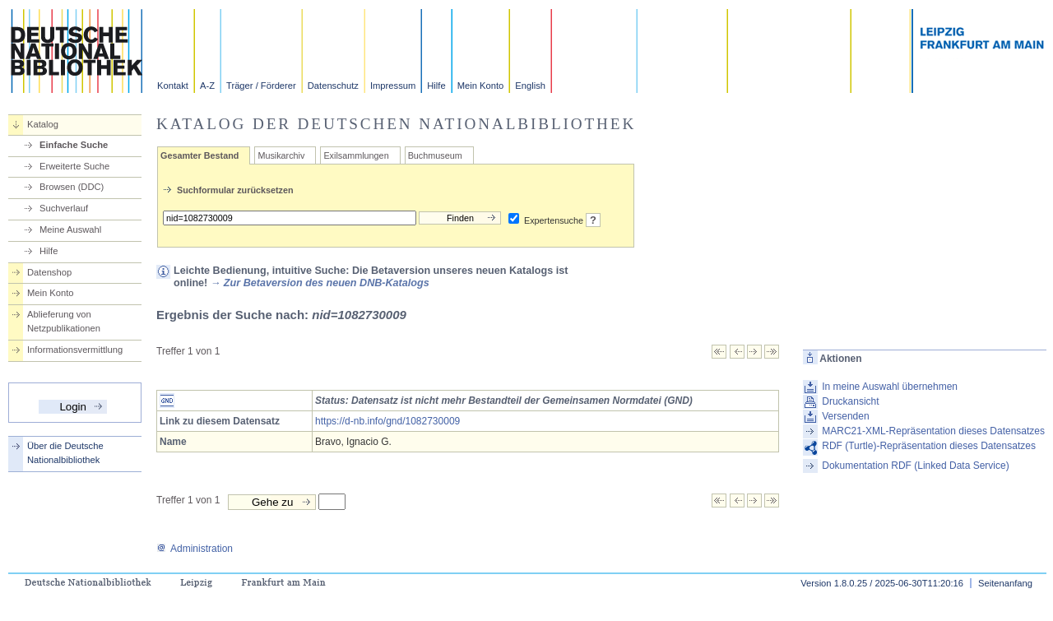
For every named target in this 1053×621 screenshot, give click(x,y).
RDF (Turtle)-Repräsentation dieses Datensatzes (929, 446)
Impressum (392, 85)
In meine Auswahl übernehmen (890, 386)
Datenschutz (333, 85)
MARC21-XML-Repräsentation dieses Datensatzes (933, 431)
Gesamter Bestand (199, 155)
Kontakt (172, 85)
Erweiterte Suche (74, 166)
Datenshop (49, 272)
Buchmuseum (435, 155)
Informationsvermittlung (75, 350)
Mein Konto (480, 85)
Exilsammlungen (355, 155)
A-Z (207, 85)
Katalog (42, 124)
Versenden (845, 416)
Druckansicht (850, 401)
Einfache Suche (73, 145)
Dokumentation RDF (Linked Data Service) (915, 465)
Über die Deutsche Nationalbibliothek (65, 453)
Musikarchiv (280, 155)
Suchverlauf (63, 208)
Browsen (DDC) (71, 187)
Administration (194, 548)
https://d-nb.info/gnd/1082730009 (387, 421)
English (530, 85)
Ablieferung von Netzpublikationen (63, 321)
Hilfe (436, 85)
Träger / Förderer (261, 85)
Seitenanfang (1005, 583)
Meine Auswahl (70, 229)
